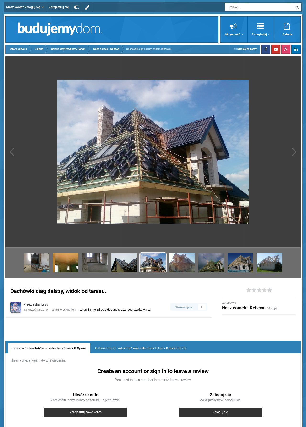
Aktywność (233, 34)
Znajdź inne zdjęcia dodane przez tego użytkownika (115, 309)
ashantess (40, 304)
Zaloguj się (220, 412)
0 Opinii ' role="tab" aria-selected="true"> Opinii (49, 348)
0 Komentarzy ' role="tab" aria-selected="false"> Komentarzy (140, 348)
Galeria (287, 34)
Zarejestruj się (59, 7)
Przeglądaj (260, 34)
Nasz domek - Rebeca (243, 307)
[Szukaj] (248, 7)
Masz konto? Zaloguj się (25, 7)
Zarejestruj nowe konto (86, 412)
